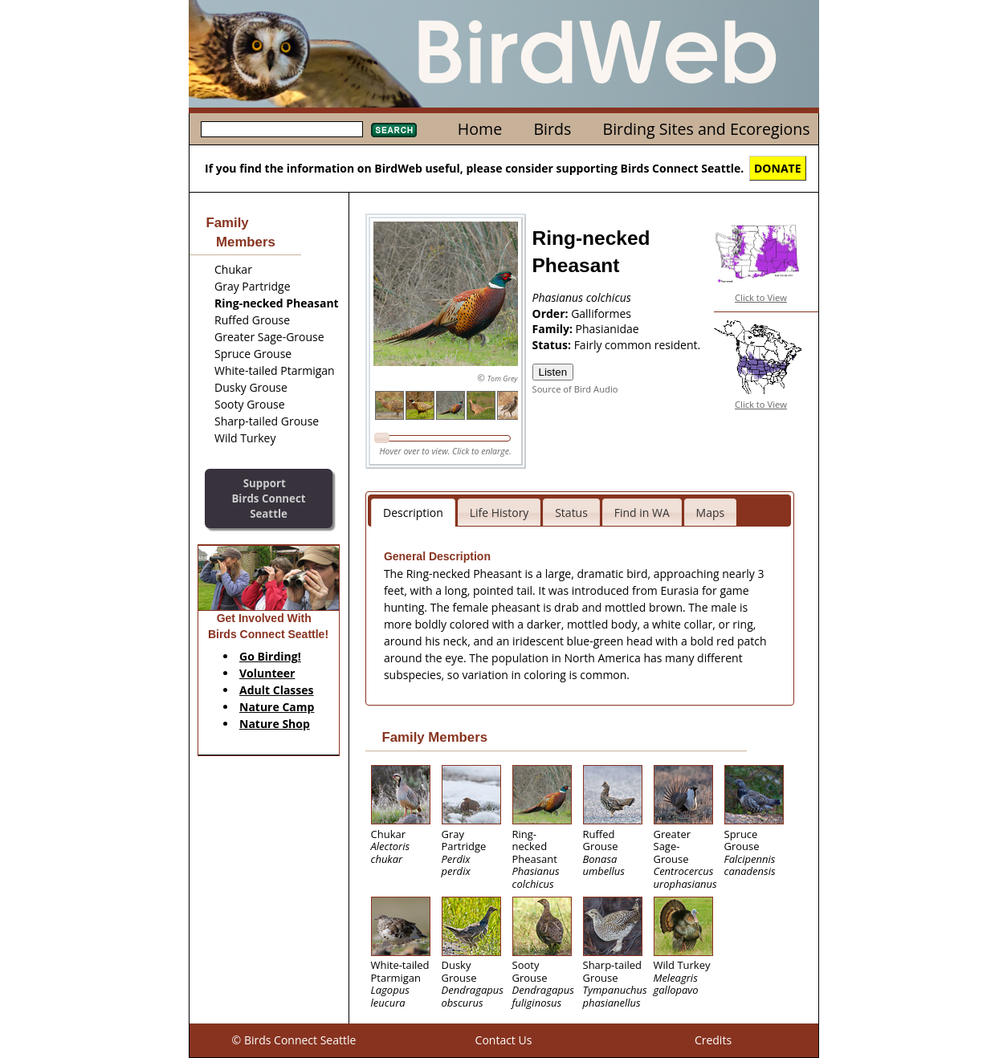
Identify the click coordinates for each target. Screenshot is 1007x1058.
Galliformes (601, 313)
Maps (710, 512)
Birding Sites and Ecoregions (706, 129)
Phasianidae (607, 328)
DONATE (777, 168)
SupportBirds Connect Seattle (268, 498)
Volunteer (267, 673)
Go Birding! (270, 656)
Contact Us (503, 1040)
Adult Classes (276, 690)
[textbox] (282, 129)
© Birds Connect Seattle (294, 1040)
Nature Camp (276, 706)
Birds (552, 129)
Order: (552, 313)
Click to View (761, 297)
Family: (554, 328)
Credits (713, 1040)
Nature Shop (274, 723)
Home (480, 129)
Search (394, 130)
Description (413, 512)
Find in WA (642, 512)
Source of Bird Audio (575, 389)
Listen (553, 372)
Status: (553, 344)
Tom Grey (502, 378)
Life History (499, 512)
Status (571, 512)
